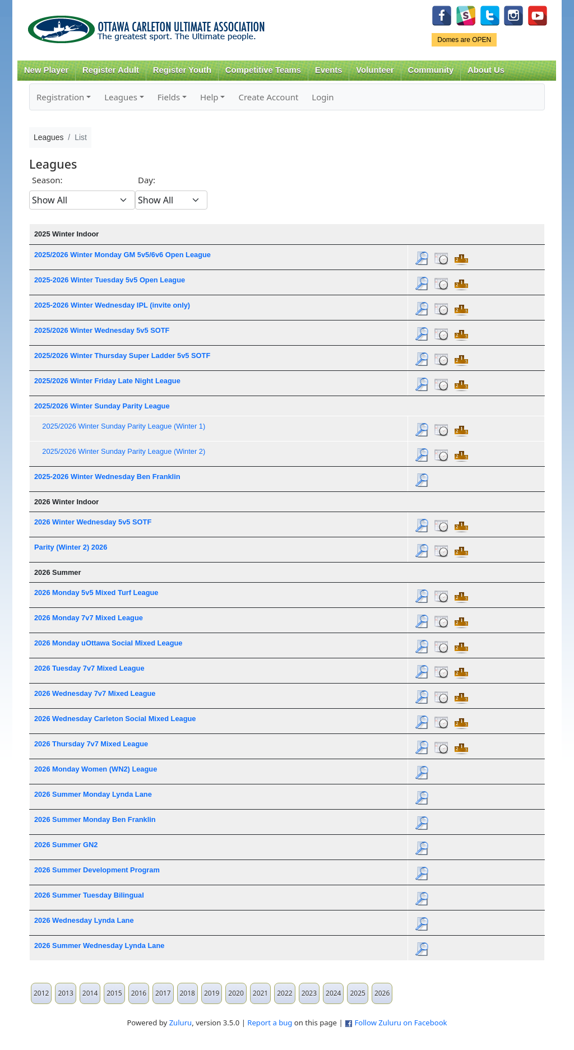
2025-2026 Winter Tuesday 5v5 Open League (109, 280)
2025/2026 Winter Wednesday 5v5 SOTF (101, 330)
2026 (382, 993)
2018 (187, 993)
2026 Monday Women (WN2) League (95, 769)
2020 (235, 993)
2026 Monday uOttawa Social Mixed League (108, 643)
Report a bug (269, 1023)
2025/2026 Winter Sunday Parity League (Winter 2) (123, 451)
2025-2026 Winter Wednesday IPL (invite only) (112, 305)
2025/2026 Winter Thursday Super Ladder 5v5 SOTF (122, 355)
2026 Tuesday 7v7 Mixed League (89, 668)
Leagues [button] (120, 97)
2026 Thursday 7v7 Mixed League (91, 744)
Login (323, 97)
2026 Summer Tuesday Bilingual (89, 895)
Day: (146, 179)
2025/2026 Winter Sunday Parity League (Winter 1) (123, 426)
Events (328, 70)
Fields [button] (169, 97)
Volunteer (375, 70)
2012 (41, 993)
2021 (260, 993)
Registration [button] (60, 97)
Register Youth (182, 70)
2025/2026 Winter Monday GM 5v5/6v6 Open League (122, 254)
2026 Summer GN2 (66, 844)
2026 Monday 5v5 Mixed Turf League (96, 592)
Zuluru (180, 1023)
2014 (90, 993)
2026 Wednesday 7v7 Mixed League (95, 693)
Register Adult (110, 70)
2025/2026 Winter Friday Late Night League (107, 381)
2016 (138, 993)
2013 (65, 993)
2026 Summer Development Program (97, 870)
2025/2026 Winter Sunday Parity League (102, 406)
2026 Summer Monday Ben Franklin (95, 819)
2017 (162, 993)
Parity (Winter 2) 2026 (70, 547)
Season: (47, 179)
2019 (211, 993)
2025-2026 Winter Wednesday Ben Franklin (107, 476)
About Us (485, 70)
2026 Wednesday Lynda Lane (84, 920)
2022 (284, 993)
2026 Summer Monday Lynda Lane (93, 794)
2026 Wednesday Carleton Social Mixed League (115, 718)
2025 (357, 993)
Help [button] (209, 97)
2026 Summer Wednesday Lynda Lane (99, 945)
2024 (333, 993)
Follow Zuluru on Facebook (400, 1023)
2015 (114, 993)
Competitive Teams (263, 70)
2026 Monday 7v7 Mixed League (88, 618)
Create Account (268, 97)
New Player (46, 70)
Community (431, 70)
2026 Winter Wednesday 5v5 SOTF (92, 522)
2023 (309, 993)
